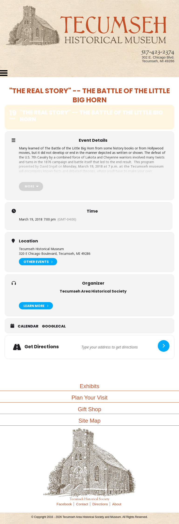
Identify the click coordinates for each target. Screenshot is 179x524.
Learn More (36, 306)
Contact (83, 504)
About (116, 504)
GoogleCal (54, 326)
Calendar (28, 326)
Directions (101, 504)
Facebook (65, 504)
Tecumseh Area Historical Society (93, 291)
